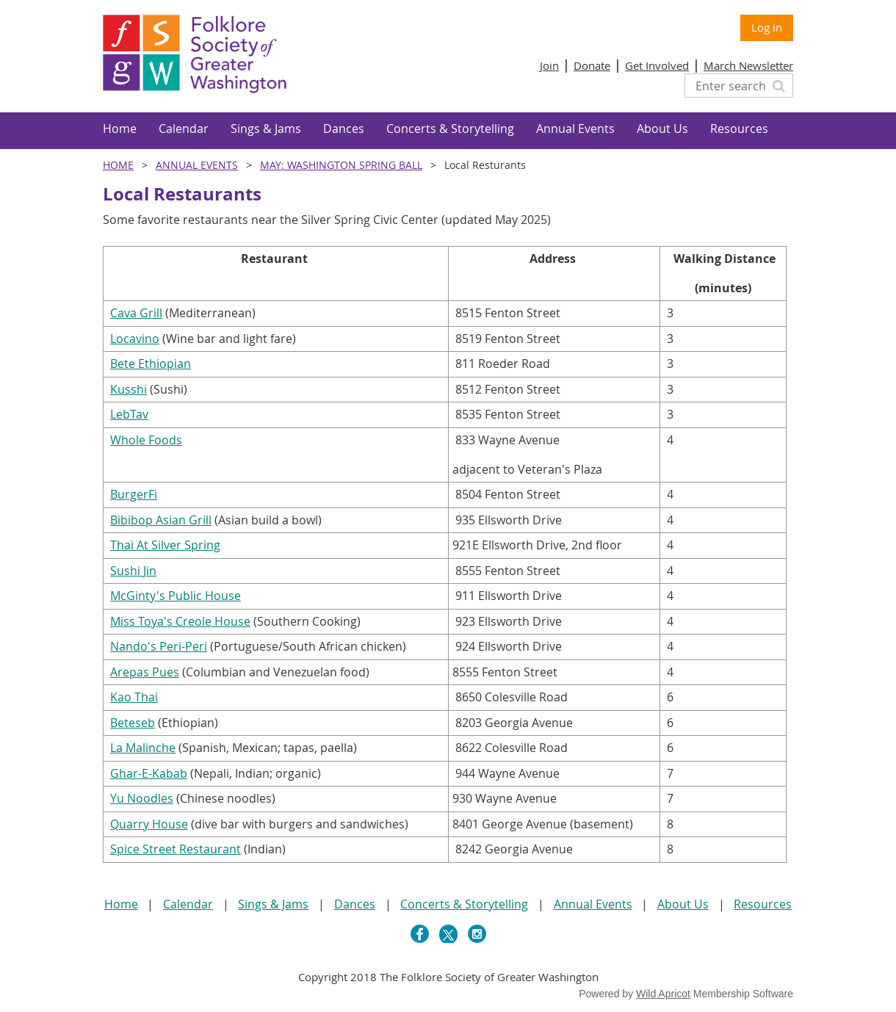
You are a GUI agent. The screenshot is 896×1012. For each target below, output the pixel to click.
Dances (354, 904)
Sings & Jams (273, 904)
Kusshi (128, 389)
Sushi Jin (133, 571)
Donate (592, 65)
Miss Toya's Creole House (180, 621)
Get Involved (657, 65)
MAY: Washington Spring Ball (341, 165)
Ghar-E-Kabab (148, 773)
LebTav (129, 414)
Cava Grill (136, 313)
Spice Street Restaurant (175, 849)
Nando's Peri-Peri (158, 646)
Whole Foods (146, 440)
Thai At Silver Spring (165, 545)
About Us (683, 904)
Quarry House (149, 824)
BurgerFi (133, 494)
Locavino (134, 338)
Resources (763, 904)
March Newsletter (748, 65)
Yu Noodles (141, 798)
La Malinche (143, 748)
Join (549, 65)
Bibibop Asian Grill (161, 520)
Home (118, 165)
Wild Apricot (663, 994)
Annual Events (197, 165)
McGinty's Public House (175, 596)
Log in (766, 27)
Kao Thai (134, 697)
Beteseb (132, 723)
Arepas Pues (144, 672)
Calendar (188, 904)
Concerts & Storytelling (464, 904)
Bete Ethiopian (150, 363)
